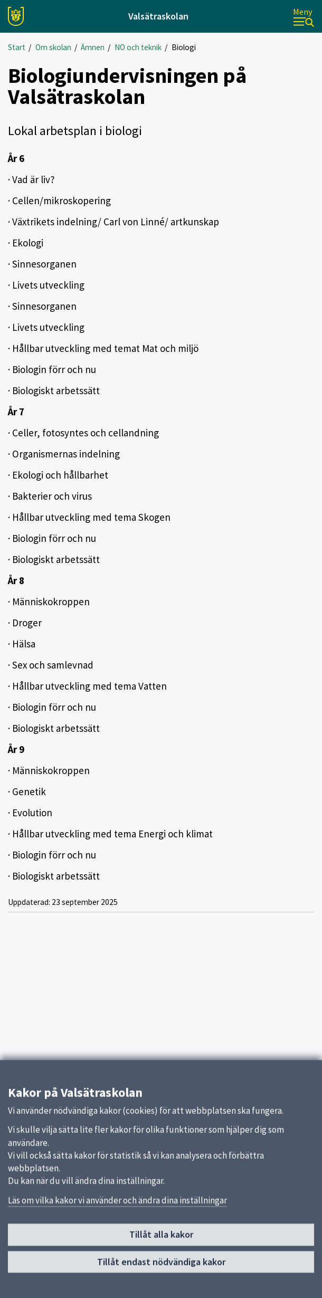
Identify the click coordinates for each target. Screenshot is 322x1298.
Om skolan (53, 47)
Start (16, 47)
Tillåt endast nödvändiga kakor (161, 1266)
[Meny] (303, 16)
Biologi (184, 47)
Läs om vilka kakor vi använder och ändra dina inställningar (117, 1204)
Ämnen (93, 47)
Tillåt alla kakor (161, 1239)
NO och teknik (138, 47)
